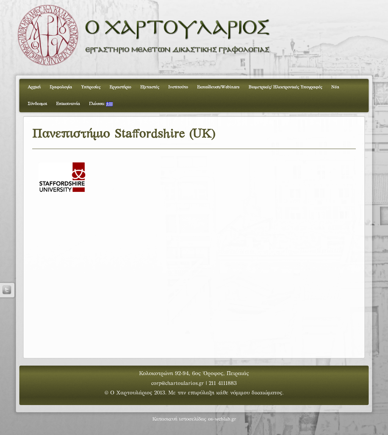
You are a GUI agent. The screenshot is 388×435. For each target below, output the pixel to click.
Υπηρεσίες (90, 87)
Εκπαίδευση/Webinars (218, 87)
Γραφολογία (61, 87)
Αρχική (34, 87)
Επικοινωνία (68, 104)
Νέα (335, 87)
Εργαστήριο (120, 87)
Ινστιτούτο (178, 87)
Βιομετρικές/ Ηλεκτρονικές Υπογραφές (285, 87)
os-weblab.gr (222, 419)
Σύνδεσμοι (37, 104)
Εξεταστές (149, 87)
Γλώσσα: (101, 104)
